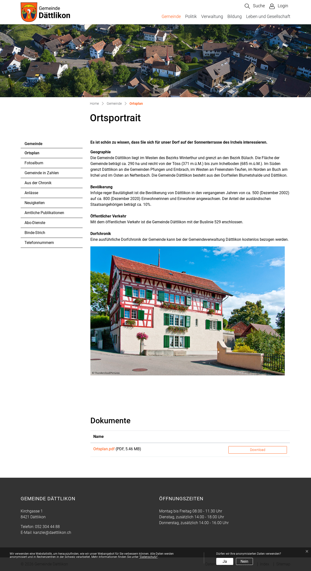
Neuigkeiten (35, 202)
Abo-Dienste (35, 222)
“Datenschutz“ (148, 557)
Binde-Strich (35, 232)
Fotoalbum (34, 163)
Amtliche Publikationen (44, 212)
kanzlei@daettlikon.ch (52, 532)
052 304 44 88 (47, 526)
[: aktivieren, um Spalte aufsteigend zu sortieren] (257, 437)
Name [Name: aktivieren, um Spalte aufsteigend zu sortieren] (98, 436)
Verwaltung (212, 16)
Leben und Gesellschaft (268, 16)
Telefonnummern (39, 242)
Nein (244, 561)
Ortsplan (37, 154)
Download (257, 450)
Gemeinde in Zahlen (42, 173)
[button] (254, 6)
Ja (225, 561)
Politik (191, 16)
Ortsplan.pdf (104, 449)
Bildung (234, 16)
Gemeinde (171, 16)
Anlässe (31, 192)
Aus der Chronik (38, 183)
